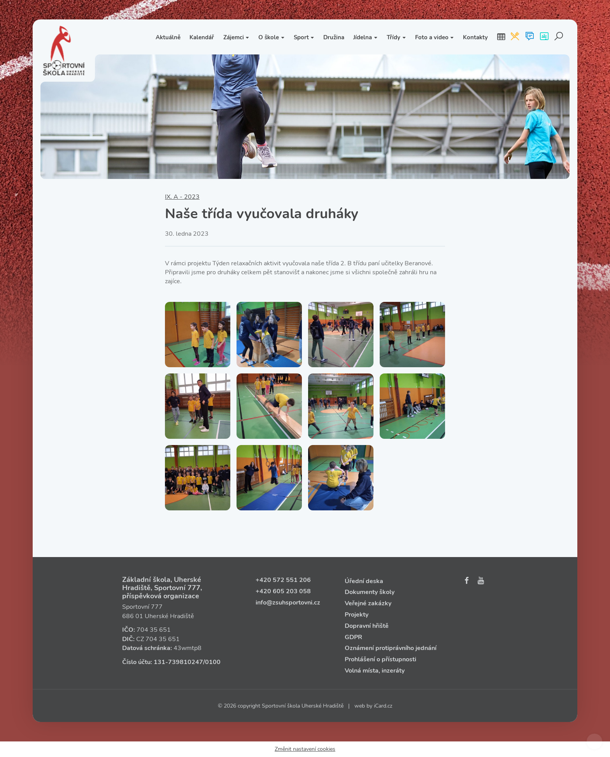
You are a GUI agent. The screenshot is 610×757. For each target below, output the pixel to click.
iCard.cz (383, 706)
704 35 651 (154, 630)
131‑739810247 (178, 662)
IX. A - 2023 (182, 197)
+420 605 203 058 (283, 591)
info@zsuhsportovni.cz (288, 602)
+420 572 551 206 (283, 580)
